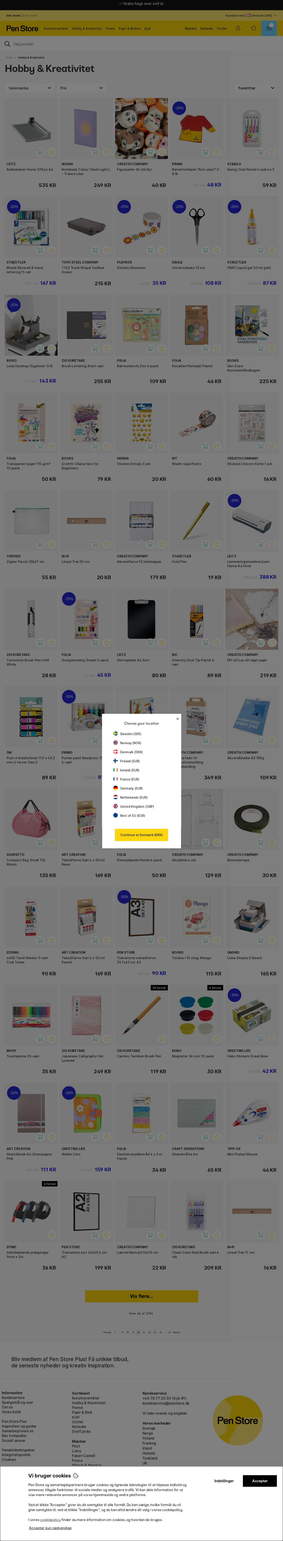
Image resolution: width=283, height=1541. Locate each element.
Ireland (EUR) (126, 770)
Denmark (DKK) (128, 752)
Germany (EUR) (128, 788)
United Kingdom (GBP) (133, 806)
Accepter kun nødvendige (50, 1528)
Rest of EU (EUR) (129, 815)
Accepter (260, 1481)
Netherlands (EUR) (130, 797)
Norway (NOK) (127, 743)
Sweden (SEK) (127, 734)
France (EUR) (126, 779)
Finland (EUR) (126, 761)
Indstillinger (224, 1481)
